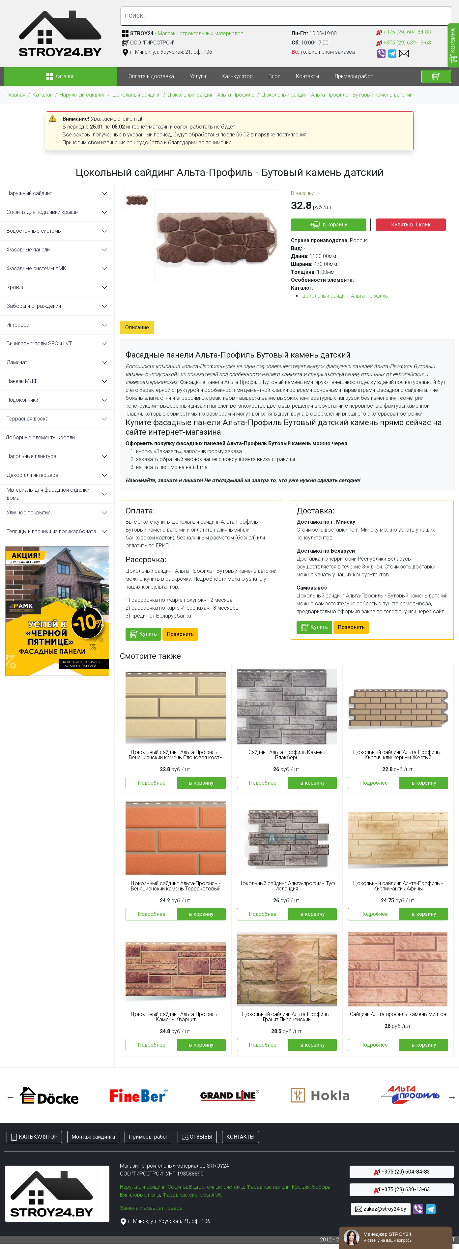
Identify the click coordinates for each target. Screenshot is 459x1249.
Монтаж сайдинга (93, 1137)
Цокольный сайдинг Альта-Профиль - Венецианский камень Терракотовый (175, 886)
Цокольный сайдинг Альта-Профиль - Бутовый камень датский (337, 95)
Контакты (307, 76)
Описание (137, 327)
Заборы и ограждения (34, 306)
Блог (274, 76)
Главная (16, 95)
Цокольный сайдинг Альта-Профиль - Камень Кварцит (175, 1017)
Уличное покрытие (29, 512)
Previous (9, 1095)
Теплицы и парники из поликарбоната (51, 531)
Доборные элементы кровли (40, 437)
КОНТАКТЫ (240, 1137)
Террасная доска (27, 419)
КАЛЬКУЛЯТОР (34, 1137)
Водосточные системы (34, 231)
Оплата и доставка (151, 76)
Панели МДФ (22, 381)
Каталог (42, 95)
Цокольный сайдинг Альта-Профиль (211, 95)
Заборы (321, 1187)
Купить (143, 634)
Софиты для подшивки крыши (42, 212)
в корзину (201, 783)
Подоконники (22, 400)
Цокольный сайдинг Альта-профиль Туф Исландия (287, 886)
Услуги (198, 76)
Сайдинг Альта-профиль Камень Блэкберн (287, 755)
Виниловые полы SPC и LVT (39, 343)
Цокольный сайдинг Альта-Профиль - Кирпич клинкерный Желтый (398, 755)
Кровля (15, 287)
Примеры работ (354, 76)
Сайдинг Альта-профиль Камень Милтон (398, 1014)
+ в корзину (328, 225)
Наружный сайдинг (82, 95)
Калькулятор (237, 76)
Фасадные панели (28, 250)
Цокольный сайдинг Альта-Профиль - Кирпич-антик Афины (398, 886)
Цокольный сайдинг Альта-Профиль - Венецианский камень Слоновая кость (175, 755)
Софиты (177, 1187)
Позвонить (180, 634)
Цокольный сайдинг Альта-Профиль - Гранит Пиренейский (287, 1017)
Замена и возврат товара (151, 1208)
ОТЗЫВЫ (197, 1137)
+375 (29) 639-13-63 (403, 43)
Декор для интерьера (32, 475)
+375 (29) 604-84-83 (403, 32)
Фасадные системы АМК (36, 268)
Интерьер (18, 325)
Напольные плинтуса (31, 456)
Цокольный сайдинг (136, 95)
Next (450, 1095)
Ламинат (17, 362)
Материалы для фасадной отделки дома (48, 494)
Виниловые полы (140, 1195)
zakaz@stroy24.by (380, 1209)
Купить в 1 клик (411, 224)
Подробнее (151, 783)
